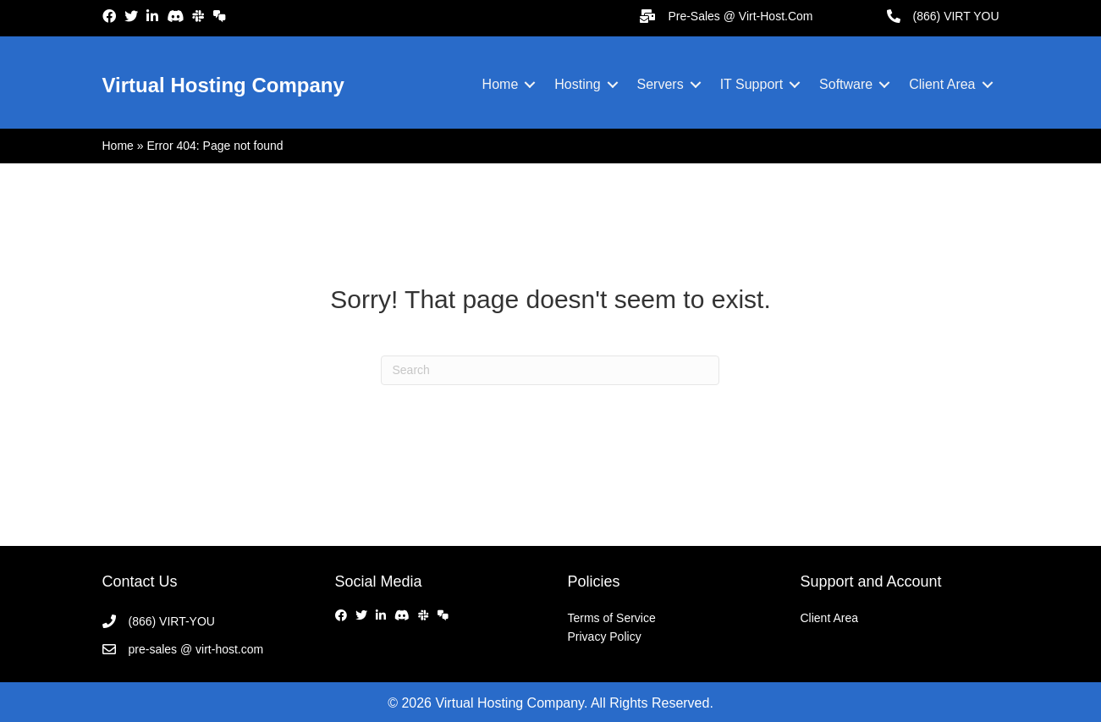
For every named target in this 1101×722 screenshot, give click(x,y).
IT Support (751, 84)
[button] (530, 84)
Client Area (942, 84)
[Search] (550, 370)
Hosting (577, 84)
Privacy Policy (604, 636)
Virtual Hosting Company (223, 85)
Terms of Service (612, 618)
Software (846, 84)
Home (500, 84)
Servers (660, 84)
